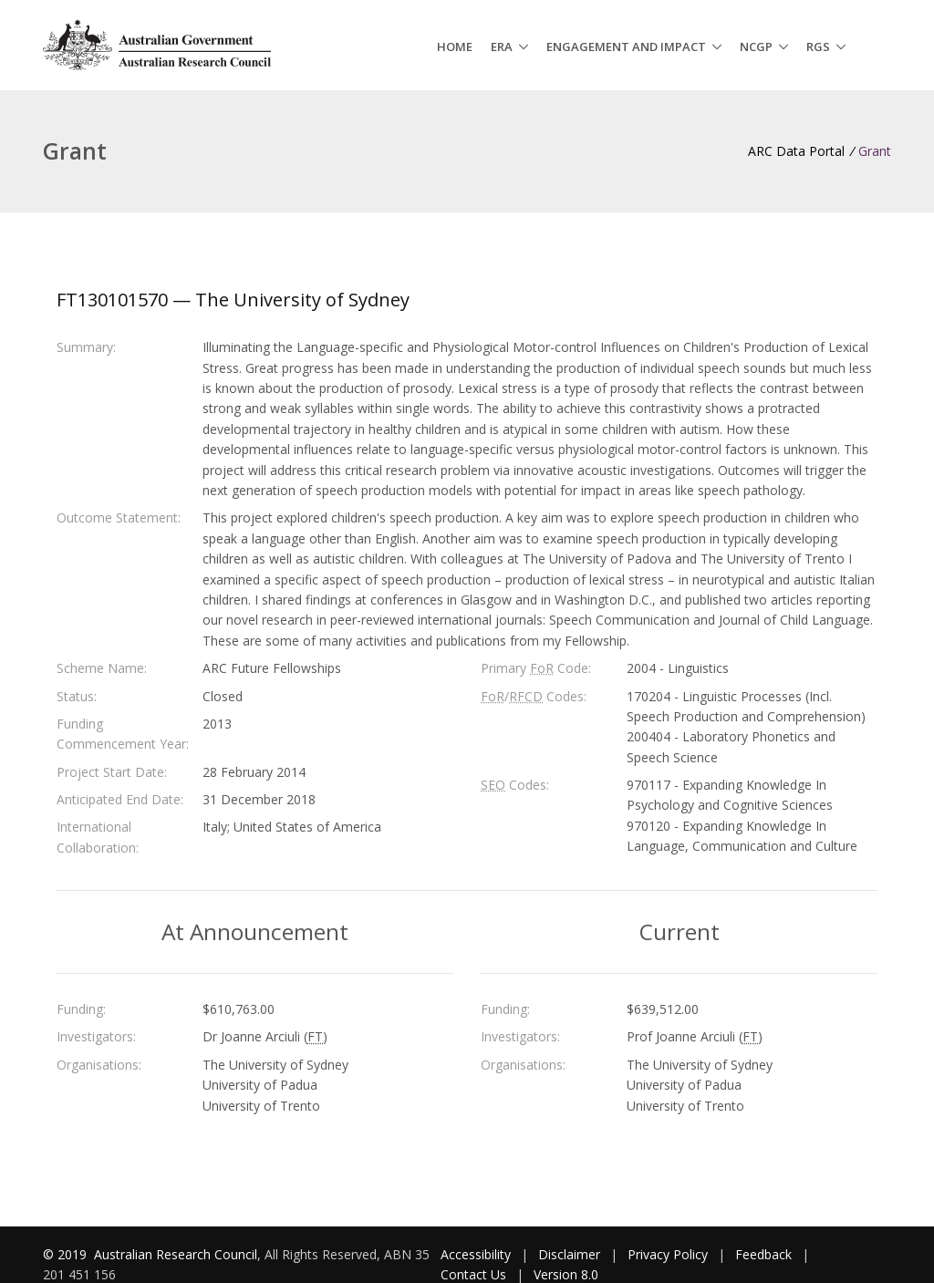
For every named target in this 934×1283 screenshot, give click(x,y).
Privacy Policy (668, 1254)
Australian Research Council (175, 1254)
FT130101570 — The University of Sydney (233, 299)
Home (454, 46)
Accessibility (476, 1254)
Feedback (763, 1254)
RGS (818, 46)
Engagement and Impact (626, 46)
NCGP (756, 46)
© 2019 (66, 1254)
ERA (502, 46)
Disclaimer (569, 1254)
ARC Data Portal (796, 151)
